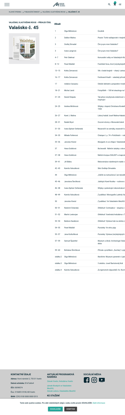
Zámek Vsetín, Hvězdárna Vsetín (60, 381)
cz (120, 4)
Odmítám (70, 409)
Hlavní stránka (15, 12)
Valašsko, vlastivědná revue (53, 12)
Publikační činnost (32, 12)
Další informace (99, 403)
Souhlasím (55, 409)
